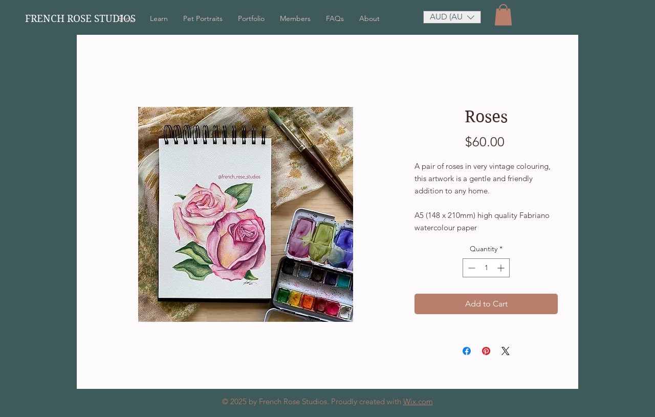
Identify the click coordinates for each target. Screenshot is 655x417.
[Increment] (501, 268)
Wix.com (418, 401)
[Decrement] (470, 268)
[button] (503, 15)
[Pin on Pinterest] (486, 351)
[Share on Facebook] (467, 351)
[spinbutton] (486, 268)
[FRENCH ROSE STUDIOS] (88, 19)
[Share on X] (505, 351)
